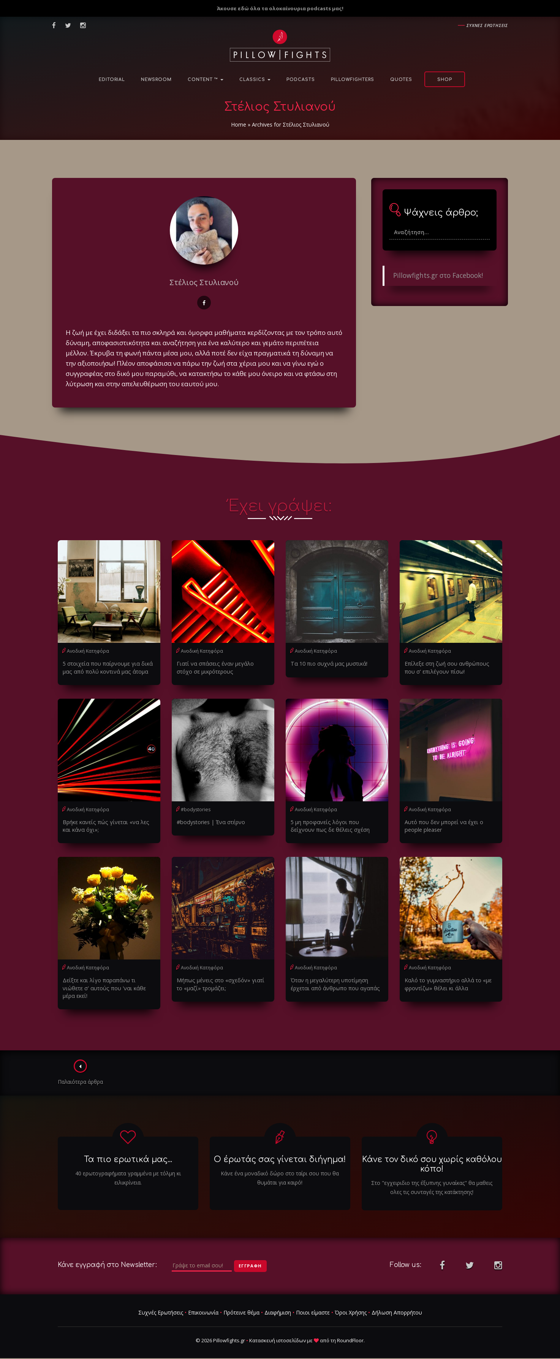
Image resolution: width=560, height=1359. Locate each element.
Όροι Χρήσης (351, 1304)
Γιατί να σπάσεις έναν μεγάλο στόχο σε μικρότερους (221, 667)
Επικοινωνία (203, 1304)
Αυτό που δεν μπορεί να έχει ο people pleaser (443, 825)
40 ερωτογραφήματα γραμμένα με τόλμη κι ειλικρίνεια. (128, 1169)
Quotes (401, 79)
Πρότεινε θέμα (241, 1304)
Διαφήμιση (277, 1304)
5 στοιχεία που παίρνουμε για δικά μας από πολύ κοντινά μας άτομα (105, 667)
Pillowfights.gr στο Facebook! (438, 275)
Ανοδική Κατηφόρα (88, 651)
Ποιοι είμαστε (313, 1304)
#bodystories (195, 809)
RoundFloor (350, 1332)
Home (238, 124)
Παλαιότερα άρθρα (81, 1064)
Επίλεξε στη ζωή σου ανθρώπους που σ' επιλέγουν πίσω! (445, 667)
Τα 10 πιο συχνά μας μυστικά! (327, 663)
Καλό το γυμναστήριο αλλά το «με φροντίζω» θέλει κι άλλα (446, 983)
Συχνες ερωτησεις (487, 25)
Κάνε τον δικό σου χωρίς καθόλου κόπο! (432, 1155)
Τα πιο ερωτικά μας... (128, 1150)
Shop (444, 79)
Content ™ (205, 79)
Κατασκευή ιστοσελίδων (277, 1332)
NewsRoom (156, 79)
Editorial (112, 79)
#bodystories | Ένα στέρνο (210, 821)
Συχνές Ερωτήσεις (160, 1304)
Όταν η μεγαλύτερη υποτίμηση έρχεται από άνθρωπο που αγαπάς (333, 983)
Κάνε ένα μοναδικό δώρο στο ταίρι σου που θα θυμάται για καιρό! (280, 1169)
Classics (255, 79)
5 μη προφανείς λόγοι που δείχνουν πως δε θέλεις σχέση (336, 825)
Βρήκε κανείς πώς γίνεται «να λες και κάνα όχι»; (107, 825)
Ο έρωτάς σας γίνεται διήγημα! (280, 1150)
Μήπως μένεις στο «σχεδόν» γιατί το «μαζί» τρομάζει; (221, 983)
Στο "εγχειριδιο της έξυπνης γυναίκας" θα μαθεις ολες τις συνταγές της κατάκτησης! (431, 1179)
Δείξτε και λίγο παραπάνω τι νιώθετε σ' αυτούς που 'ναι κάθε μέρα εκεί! (107, 983)
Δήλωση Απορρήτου (397, 1304)
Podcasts (300, 79)
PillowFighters (352, 79)
